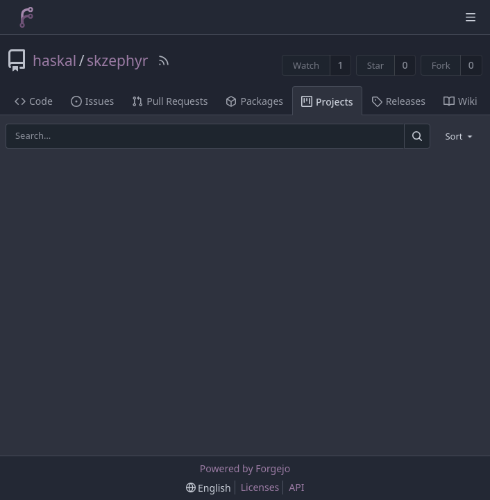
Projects (327, 101)
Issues (92, 101)
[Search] (417, 136)
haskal (54, 60)
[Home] (26, 17)
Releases (398, 101)
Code (34, 101)
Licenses (260, 487)
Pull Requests (170, 101)
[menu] (459, 136)
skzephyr (117, 60)
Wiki (460, 101)
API (296, 487)
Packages (254, 101)
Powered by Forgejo (245, 468)
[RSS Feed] (164, 60)
